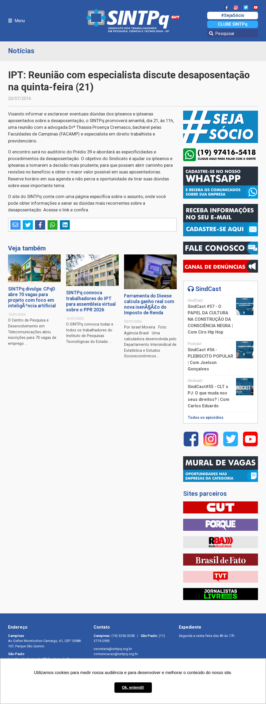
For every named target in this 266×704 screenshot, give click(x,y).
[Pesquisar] (232, 33)
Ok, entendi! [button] (133, 687)
